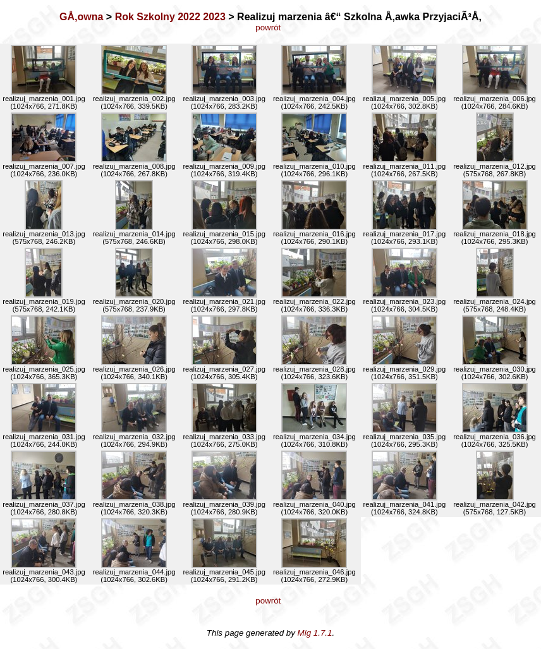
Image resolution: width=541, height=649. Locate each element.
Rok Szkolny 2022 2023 (170, 16)
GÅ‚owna (81, 16)
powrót (270, 27)
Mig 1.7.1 (315, 633)
